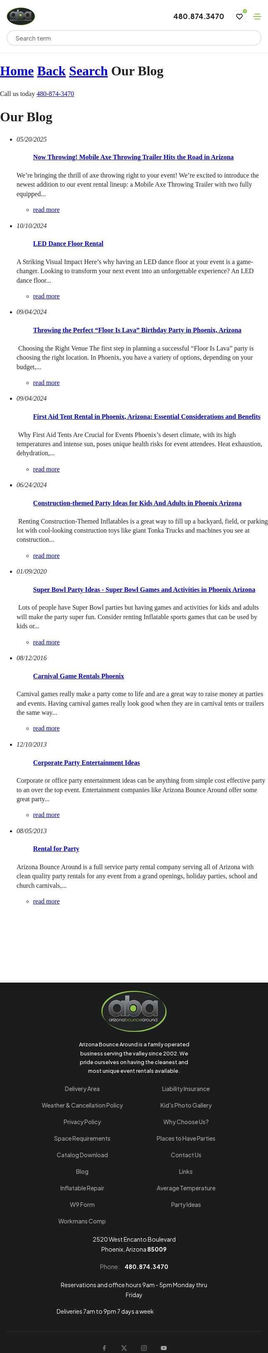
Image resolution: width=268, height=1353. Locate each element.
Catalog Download (82, 1154)
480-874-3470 (55, 93)
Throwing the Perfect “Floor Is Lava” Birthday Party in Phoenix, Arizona (137, 330)
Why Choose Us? (186, 1121)
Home (17, 70)
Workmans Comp (82, 1221)
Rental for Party (56, 848)
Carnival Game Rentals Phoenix (78, 676)
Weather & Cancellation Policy (82, 1105)
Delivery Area (82, 1088)
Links (186, 1171)
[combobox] (128, 38)
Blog (82, 1171)
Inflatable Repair (82, 1188)
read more (46, 209)
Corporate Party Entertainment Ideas (86, 762)
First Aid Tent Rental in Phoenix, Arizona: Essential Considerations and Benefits (147, 416)
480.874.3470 (198, 16)
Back (51, 70)
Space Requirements (82, 1138)
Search (88, 70)
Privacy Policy (82, 1121)
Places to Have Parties (186, 1138)
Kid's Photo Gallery (186, 1105)
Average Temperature (186, 1188)
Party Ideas (186, 1204)
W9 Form (82, 1204)
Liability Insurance (186, 1088)
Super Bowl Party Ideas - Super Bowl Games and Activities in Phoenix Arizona (144, 589)
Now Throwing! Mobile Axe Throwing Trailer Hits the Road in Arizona (133, 157)
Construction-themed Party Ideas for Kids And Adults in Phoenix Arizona (137, 503)
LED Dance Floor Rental (68, 243)
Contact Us (186, 1154)
